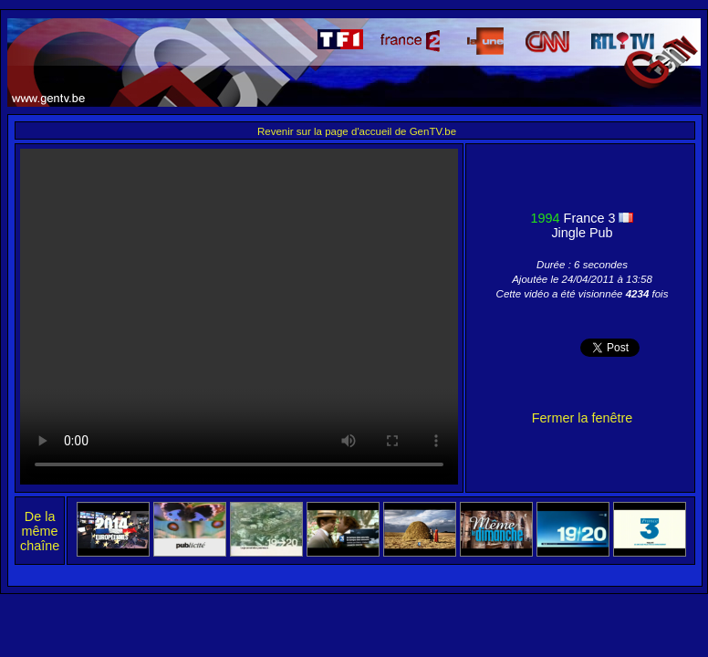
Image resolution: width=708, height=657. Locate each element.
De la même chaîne (39, 531)
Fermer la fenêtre (582, 418)
